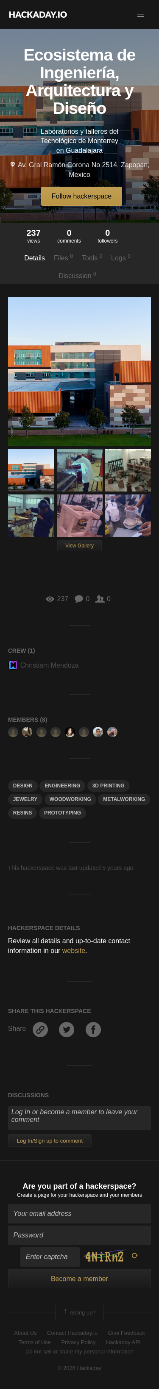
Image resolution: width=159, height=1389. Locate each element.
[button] (140, 14)
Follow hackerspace (82, 196)
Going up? (79, 1312)
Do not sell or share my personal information (79, 1351)
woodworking (70, 799)
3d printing (108, 786)
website (73, 950)
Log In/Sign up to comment (50, 1141)
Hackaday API (123, 1342)
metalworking (124, 799)
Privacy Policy (78, 1342)
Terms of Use (34, 1342)
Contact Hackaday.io (72, 1333)
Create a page (33, 1195)
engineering (62, 786)
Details (34, 258)
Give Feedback (126, 1333)
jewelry (25, 799)
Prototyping (62, 813)
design (23, 786)
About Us (25, 1333)
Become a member (79, 1278)
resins (22, 813)
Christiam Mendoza (43, 665)
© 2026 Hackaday (80, 1368)
